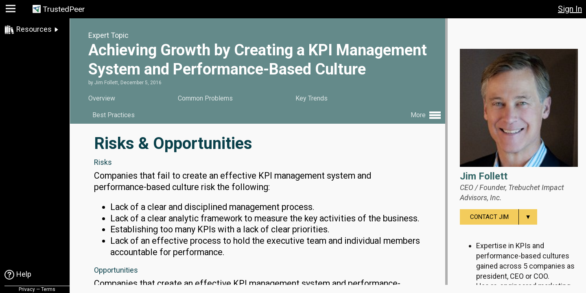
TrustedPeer (64, 9)
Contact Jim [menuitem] (503, 217)
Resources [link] (34, 29)
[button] (11, 10)
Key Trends (311, 98)
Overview (101, 98)
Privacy (27, 289)
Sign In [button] (570, 9)
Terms (48, 289)
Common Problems (205, 98)
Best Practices (113, 115)
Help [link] (23, 274)
